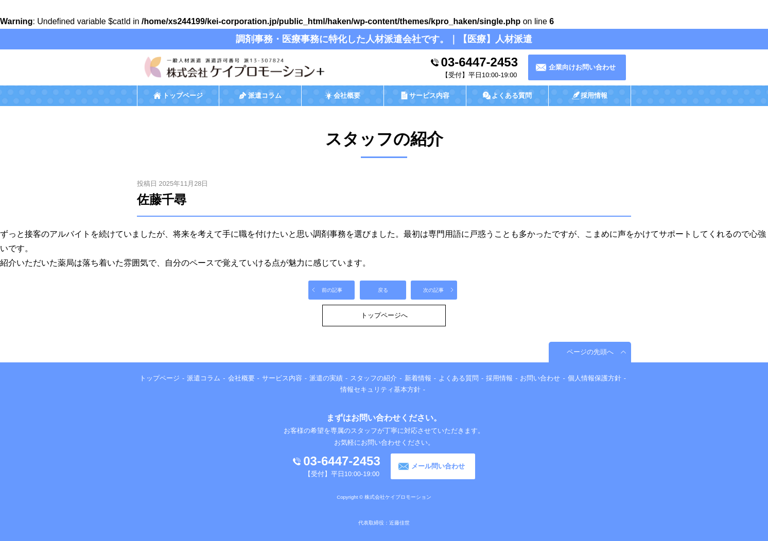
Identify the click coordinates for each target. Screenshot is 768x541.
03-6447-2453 (479, 62)
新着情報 (418, 378)
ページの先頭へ (590, 352)
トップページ (159, 378)
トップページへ (384, 315)
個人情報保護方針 (594, 378)
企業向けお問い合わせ (582, 67)
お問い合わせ (540, 378)
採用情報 (499, 378)
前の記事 (332, 290)
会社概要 (241, 378)
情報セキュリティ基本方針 (380, 389)
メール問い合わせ (438, 466)
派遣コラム (203, 378)
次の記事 (433, 290)
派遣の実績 (326, 378)
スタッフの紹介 (373, 378)
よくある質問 (459, 378)
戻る (383, 290)
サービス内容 (282, 378)
